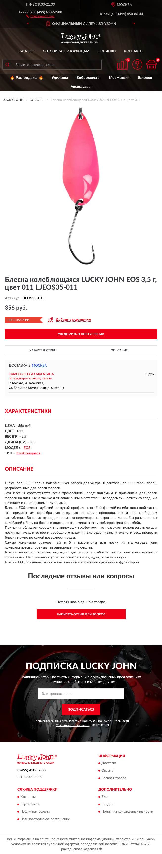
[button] (40, 15)
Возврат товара (113, 778)
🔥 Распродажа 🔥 (26, 78)
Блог (105, 797)
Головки (145, 78)
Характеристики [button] (42, 350)
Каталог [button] (26, 51)
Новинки (107, 51)
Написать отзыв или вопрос (81, 614)
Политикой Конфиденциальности (105, 720)
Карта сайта (30, 804)
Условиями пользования (73, 725)
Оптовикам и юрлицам (66, 51)
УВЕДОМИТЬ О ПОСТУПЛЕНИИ (81, 334)
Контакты (133, 51)
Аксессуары (81, 87)
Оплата (107, 771)
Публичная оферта (35, 811)
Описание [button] (119, 350)
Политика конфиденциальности (127, 811)
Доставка (108, 763)
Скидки (107, 804)
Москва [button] (39, 365)
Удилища (60, 78)
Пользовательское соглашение (45, 819)
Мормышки (119, 78)
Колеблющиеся (28, 453)
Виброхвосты (88, 78)
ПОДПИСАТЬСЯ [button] (81, 709)
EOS (27, 448)
